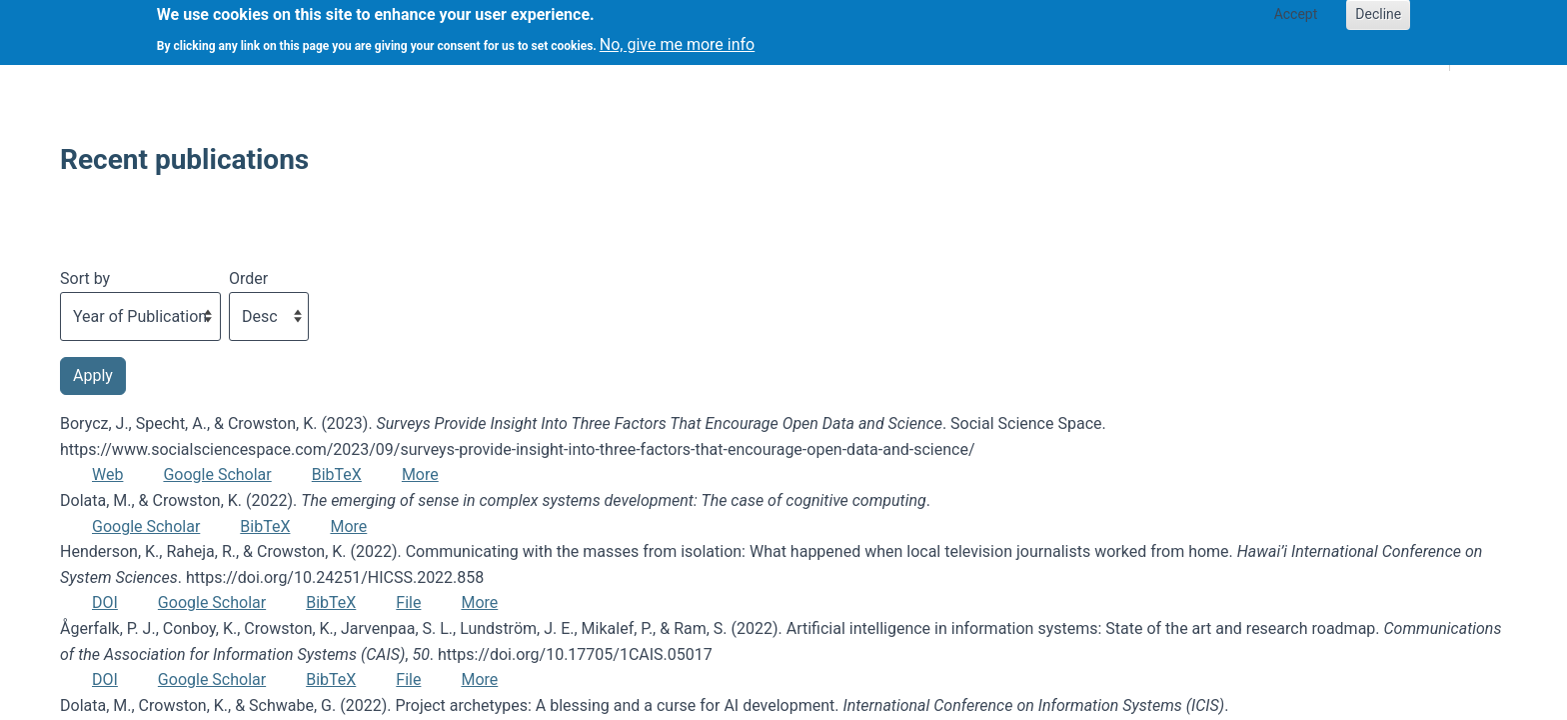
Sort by (85, 278)
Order (248, 278)
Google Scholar (217, 474)
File (408, 602)
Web (107, 474)
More (420, 474)
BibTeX (337, 474)
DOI (105, 602)
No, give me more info (677, 38)
